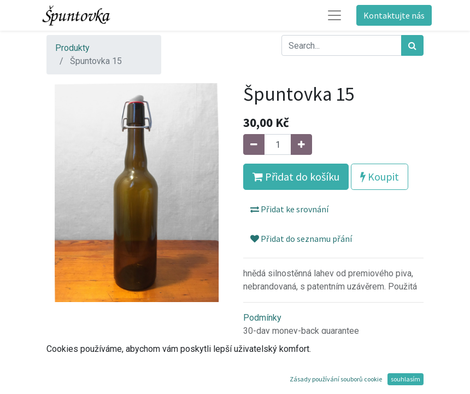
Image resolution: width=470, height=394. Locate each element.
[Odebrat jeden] (254, 144)
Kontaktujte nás (394, 15)
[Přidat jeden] (301, 144)
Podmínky (262, 317)
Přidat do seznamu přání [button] (301, 238)
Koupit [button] (379, 176)
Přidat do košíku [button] (295, 176)
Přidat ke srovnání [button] (289, 209)
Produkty (72, 48)
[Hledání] (412, 45)
